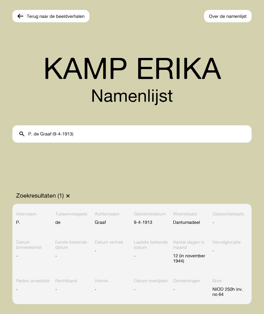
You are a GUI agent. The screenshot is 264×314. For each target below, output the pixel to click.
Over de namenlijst (228, 16)
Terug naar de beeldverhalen (56, 16)
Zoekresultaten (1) (40, 195)
